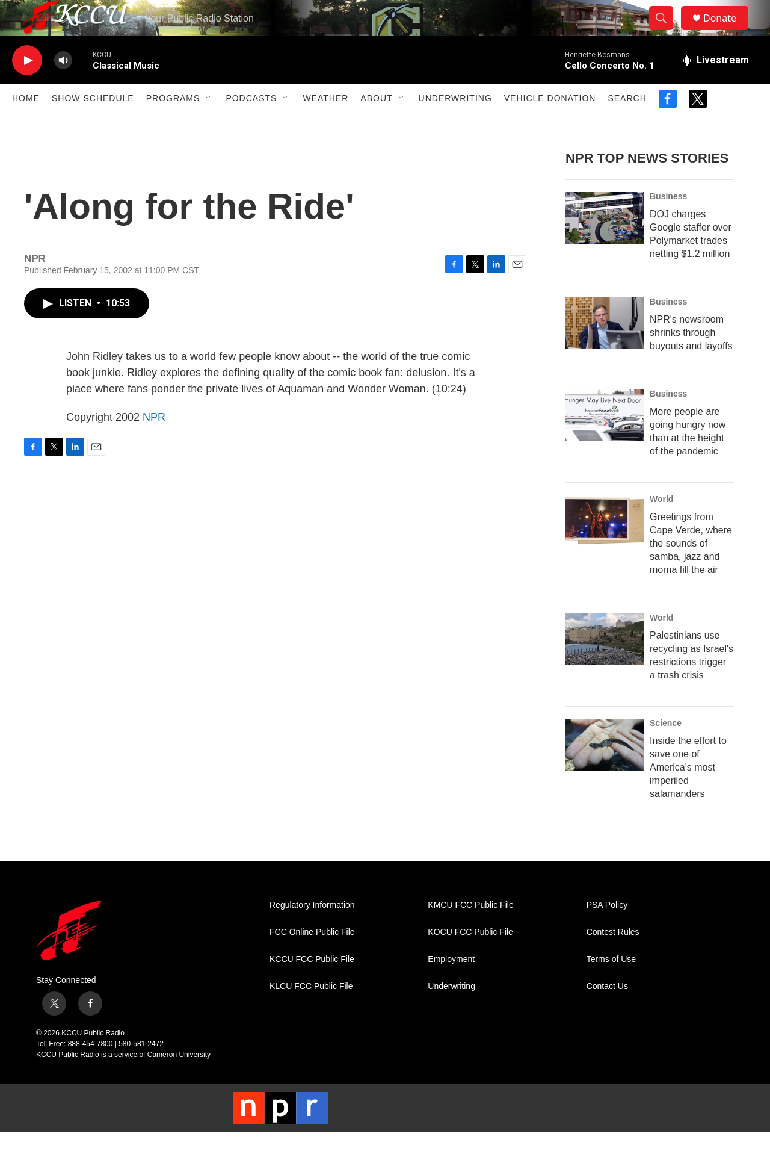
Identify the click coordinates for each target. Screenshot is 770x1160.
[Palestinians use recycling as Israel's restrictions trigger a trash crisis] (604, 666)
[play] (27, 88)
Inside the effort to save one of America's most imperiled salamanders (688, 794)
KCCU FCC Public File (312, 986)
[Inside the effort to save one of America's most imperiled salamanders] (604, 772)
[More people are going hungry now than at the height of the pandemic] (604, 442)
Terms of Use (611, 986)
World (661, 526)
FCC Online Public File (312, 959)
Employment (451, 986)
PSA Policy (607, 932)
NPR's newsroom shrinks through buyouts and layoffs (691, 359)
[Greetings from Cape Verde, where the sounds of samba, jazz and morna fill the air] (604, 548)
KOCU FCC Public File (470, 959)
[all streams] (715, 87)
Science (666, 750)
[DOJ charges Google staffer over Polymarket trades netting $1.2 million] (604, 245)
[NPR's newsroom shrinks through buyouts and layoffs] (604, 350)
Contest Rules (613, 959)
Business (668, 223)
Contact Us (607, 1013)
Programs (173, 125)
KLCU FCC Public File (311, 1013)
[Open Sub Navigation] (209, 125)
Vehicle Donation (550, 125)
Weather (325, 125)
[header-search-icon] (666, 32)
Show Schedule (93, 125)
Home (26, 125)
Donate (727, 31)
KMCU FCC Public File (470, 932)
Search (627, 125)
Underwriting (455, 125)
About (376, 125)
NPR (154, 444)
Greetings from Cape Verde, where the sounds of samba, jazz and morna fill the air (691, 570)
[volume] (63, 87)
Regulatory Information (312, 932)
